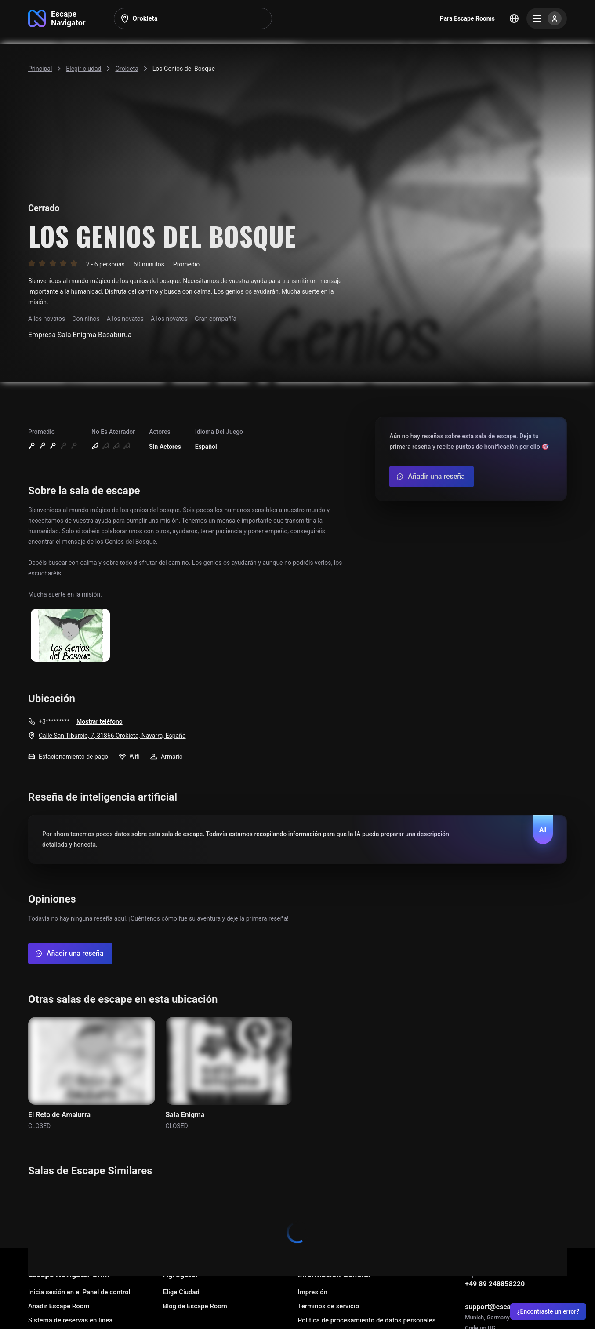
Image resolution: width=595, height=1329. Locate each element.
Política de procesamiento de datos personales (366, 1320)
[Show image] (70, 635)
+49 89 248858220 (495, 1284)
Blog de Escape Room (195, 1306)
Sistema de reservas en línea (70, 1320)
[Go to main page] (57, 18)
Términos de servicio (328, 1306)
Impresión (312, 1292)
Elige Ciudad (181, 1292)
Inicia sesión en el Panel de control (79, 1292)
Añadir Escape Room (58, 1306)
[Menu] (546, 18)
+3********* (54, 721)
